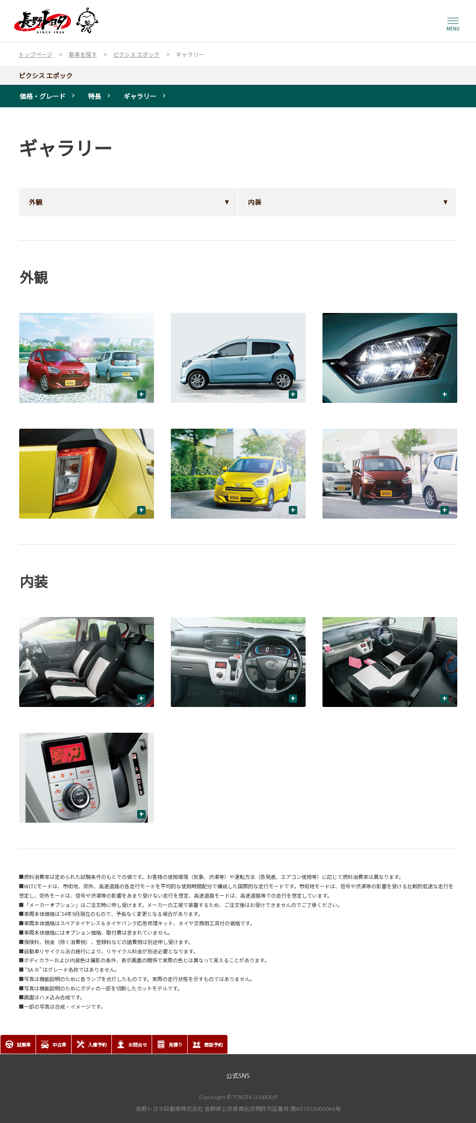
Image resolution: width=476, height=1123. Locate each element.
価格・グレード (43, 96)
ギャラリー (140, 96)
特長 (94, 96)
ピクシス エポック (46, 75)
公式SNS (238, 1075)
